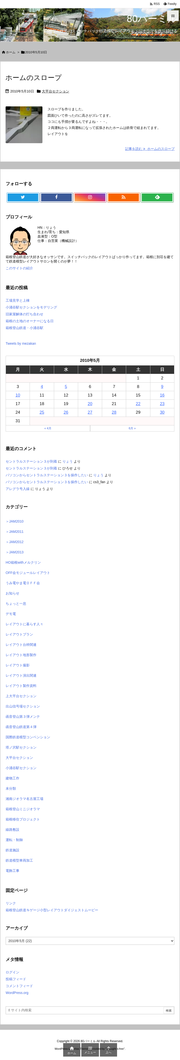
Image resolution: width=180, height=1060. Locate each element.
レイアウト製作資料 (21, 686)
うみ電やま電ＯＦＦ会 (23, 583)
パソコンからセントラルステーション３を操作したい (47, 475)
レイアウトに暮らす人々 (24, 624)
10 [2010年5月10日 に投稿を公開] (17, 395)
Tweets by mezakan (21, 343)
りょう (67, 461)
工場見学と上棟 (18, 300)
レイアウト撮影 (18, 665)
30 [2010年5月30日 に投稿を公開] (162, 412)
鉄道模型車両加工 (19, 860)
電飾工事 (12, 871)
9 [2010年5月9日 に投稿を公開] (162, 386)
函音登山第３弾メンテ (23, 716)
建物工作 (12, 778)
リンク (11, 903)
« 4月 (47, 428)
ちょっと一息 (16, 603)
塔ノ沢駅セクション (21, 747)
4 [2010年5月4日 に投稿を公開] (42, 386)
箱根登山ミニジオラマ (23, 809)
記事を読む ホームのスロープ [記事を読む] (150, 149)
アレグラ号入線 (18, 489)
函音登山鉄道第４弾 (21, 727)
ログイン (12, 972)
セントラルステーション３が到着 (31, 461)
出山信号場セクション (23, 706)
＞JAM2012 (15, 542)
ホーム (10, 52)
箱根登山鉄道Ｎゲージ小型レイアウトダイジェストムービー (52, 910)
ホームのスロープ (33, 77)
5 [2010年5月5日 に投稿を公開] (66, 386)
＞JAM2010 (15, 521)
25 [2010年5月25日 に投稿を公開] (41, 412)
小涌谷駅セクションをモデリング (31, 307)
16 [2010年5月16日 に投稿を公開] (162, 395)
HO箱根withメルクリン (23, 562)
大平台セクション (55, 91)
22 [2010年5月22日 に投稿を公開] (138, 403)
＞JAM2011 (15, 532)
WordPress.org (17, 993)
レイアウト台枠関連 (21, 645)
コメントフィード (19, 986)
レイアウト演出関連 (21, 675)
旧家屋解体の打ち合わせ (24, 314)
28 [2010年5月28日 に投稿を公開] (114, 412)
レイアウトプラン (19, 634)
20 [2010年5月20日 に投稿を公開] (90, 403)
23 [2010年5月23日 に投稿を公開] (162, 403)
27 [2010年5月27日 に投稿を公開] (90, 412)
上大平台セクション (21, 696)
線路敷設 (12, 830)
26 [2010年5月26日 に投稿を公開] (66, 412)
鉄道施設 (12, 850)
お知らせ (12, 593)
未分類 (11, 788)
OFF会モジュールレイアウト (28, 573)
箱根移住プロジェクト (23, 819)
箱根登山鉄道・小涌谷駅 (24, 328)
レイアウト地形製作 (21, 655)
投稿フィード (16, 979)
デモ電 (11, 614)
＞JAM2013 (15, 552)
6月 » (132, 428)
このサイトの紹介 (19, 268)
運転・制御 (14, 840)
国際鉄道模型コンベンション (28, 737)
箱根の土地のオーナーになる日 (30, 321)
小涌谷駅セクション (21, 768)
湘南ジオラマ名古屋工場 (24, 799)
